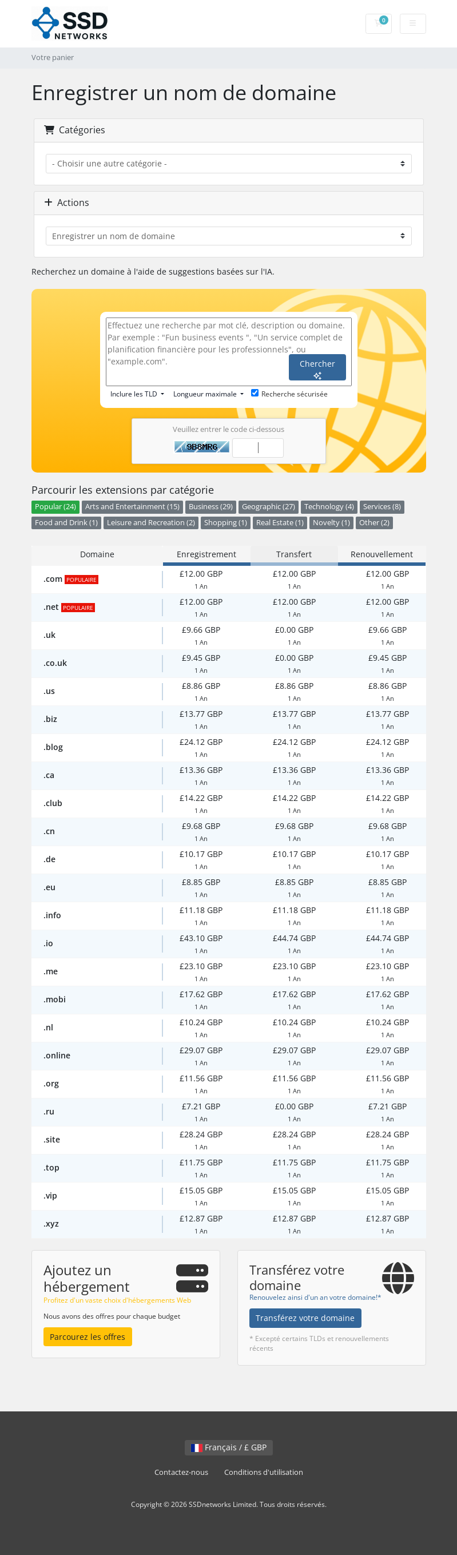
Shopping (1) (225, 522)
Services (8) (382, 506)
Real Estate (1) (280, 522)
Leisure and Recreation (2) (151, 522)
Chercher (317, 369)
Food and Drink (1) (66, 522)
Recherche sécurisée (289, 394)
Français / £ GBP (229, 1447)
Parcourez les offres (87, 1336)
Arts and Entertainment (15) (132, 506)
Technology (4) (329, 506)
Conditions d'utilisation (263, 1472)
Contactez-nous (181, 1472)
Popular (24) (55, 506)
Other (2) (374, 522)
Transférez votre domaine (305, 1317)
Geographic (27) (268, 506)
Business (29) (211, 506)
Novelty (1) (331, 522)
